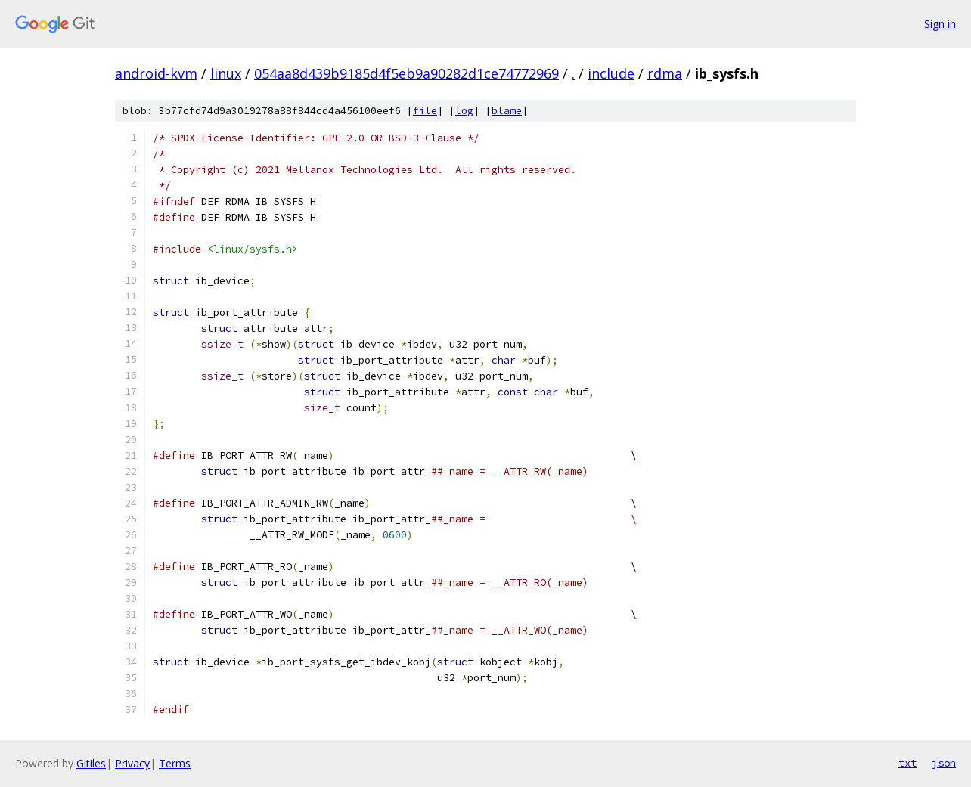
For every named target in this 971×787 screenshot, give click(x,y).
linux (225, 73)
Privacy (132, 763)
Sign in (940, 24)
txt (907, 763)
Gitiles (91, 763)
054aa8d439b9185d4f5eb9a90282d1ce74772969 (406, 73)
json (944, 763)
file (425, 110)
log (464, 110)
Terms (175, 763)
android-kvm (156, 73)
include (611, 73)
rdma (664, 73)
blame (507, 110)
